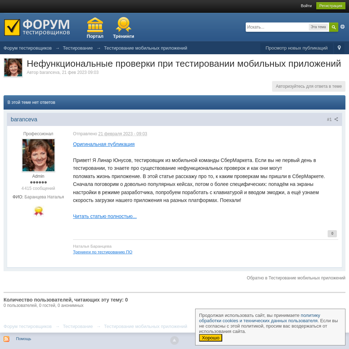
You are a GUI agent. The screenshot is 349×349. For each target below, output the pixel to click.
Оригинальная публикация (104, 144)
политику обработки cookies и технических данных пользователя (259, 318)
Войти (306, 6)
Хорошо (210, 337)
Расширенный (342, 27)
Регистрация (330, 6)
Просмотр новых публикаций (297, 48)
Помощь (23, 339)
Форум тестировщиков (28, 326)
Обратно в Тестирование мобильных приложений (296, 277)
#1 (332, 119)
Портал (95, 36)
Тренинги (123, 36)
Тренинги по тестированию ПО (102, 251)
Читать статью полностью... (105, 216)
